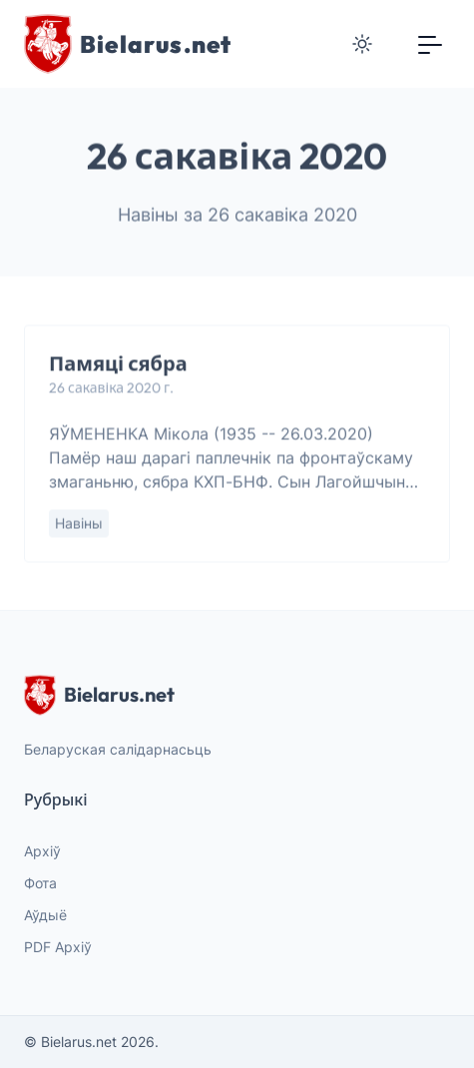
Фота (40, 882)
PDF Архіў (58, 946)
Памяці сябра (118, 363)
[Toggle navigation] (430, 44)
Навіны (79, 523)
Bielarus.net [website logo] (99, 695)
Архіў (42, 850)
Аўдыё (45, 914)
